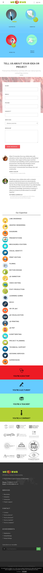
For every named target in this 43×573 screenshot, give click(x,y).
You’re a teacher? (8, 520)
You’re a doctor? (8, 515)
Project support (8, 502)
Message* (8, 128)
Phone (7, 102)
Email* (7, 94)
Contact (6, 512)
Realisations (7, 533)
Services (8, 119)
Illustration (7, 494)
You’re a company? (9, 522)
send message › (12, 146)
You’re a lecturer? (8, 517)
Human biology (8, 538)
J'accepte (24, 571)
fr (37, 2)
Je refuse (19, 571)
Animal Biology (8, 535)
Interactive (7, 499)
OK (38, 549)
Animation (6, 497)
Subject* (8, 111)
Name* (7, 85)
